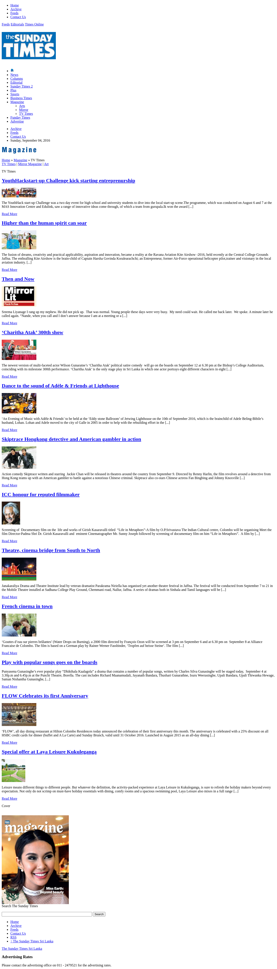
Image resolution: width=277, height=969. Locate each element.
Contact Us (18, 17)
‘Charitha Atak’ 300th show (32, 332)
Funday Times (20, 117)
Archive (16, 9)
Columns (16, 78)
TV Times (26, 113)
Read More (9, 214)
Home (14, 5)
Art (46, 164)
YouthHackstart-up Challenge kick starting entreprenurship (68, 180)
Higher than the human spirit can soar (44, 223)
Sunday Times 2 (21, 86)
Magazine (17, 102)
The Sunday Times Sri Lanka (31, 941)
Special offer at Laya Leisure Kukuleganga (49, 752)
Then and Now (18, 279)
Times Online (34, 24)
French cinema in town (27, 606)
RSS (13, 937)
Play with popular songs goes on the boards (49, 662)
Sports (14, 94)
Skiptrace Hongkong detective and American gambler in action (71, 439)
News (14, 75)
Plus (13, 90)
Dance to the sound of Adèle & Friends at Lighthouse (60, 386)
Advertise (17, 121)
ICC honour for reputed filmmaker (41, 494)
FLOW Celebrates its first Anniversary (45, 696)
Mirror (23, 110)
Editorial (16, 82)
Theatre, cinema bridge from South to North (51, 550)
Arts (22, 106)
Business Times (21, 98)
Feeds (14, 13)
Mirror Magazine (30, 164)
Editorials (17, 24)
